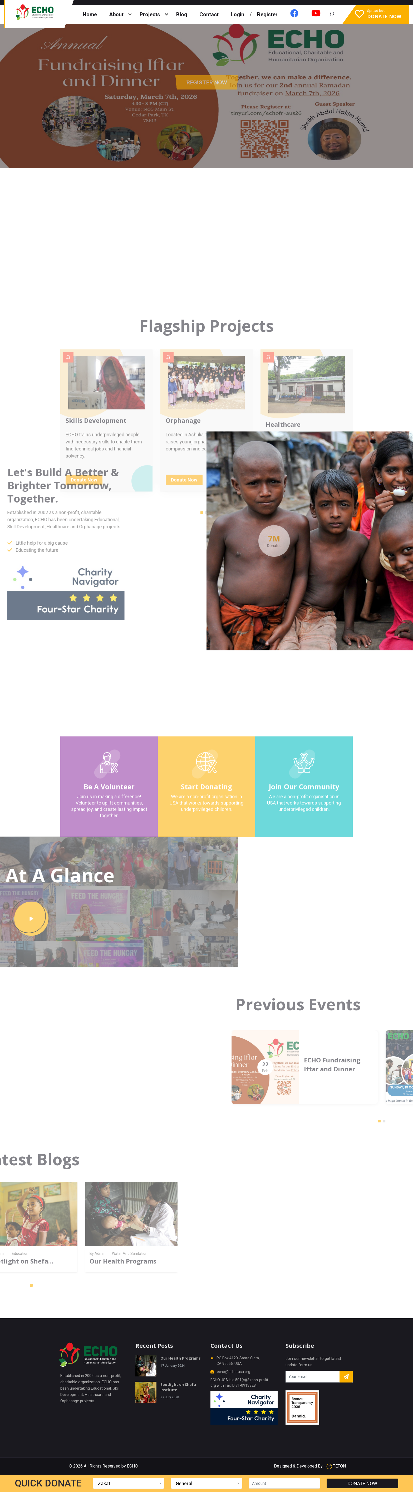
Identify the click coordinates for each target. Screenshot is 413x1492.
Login (237, 14)
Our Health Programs (180, 1358)
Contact (209, 14)
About (116, 14)
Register (267, 14)
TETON (336, 1466)
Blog (181, 14)
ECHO (132, 1466)
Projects (150, 14)
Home (90, 14)
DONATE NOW (362, 1483)
